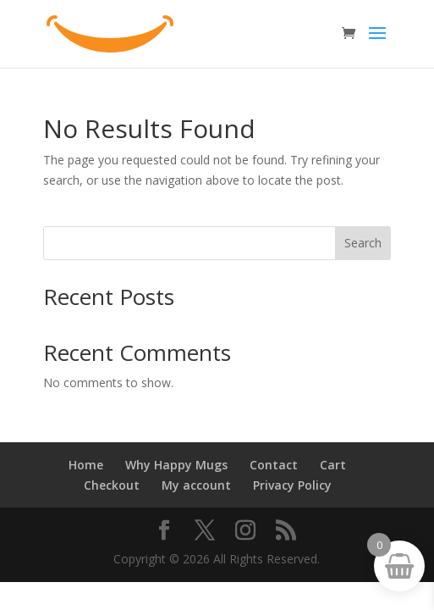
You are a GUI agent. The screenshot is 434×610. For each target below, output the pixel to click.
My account (196, 485)
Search (363, 243)
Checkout (112, 485)
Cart (333, 465)
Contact (274, 465)
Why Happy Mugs (176, 465)
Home (86, 465)
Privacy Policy (292, 485)
